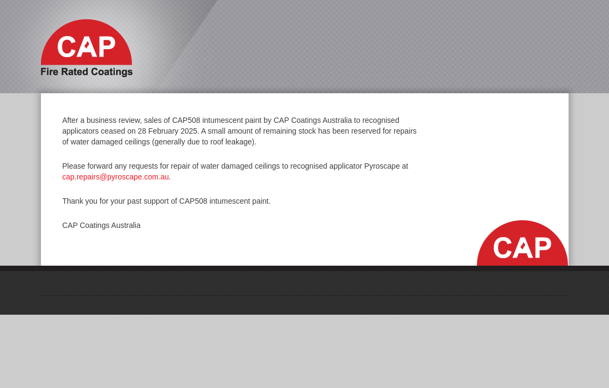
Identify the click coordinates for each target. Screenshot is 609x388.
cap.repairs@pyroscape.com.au (116, 176)
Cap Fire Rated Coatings (87, 48)
